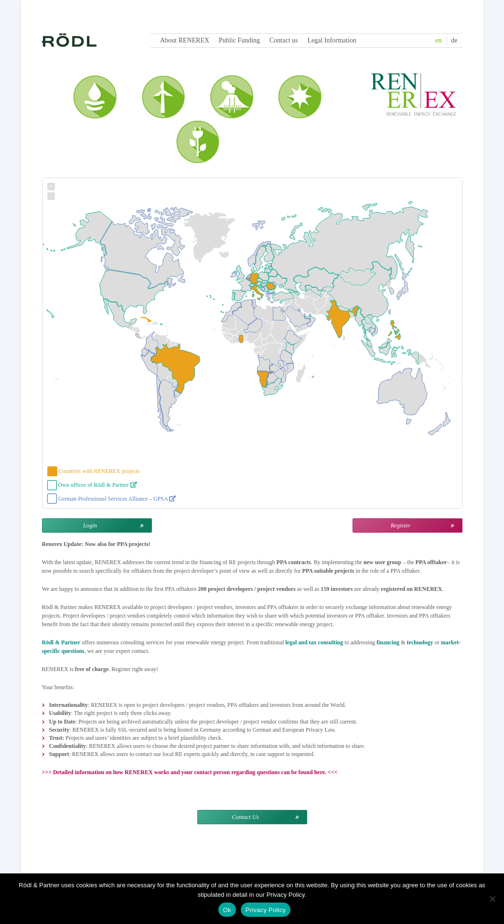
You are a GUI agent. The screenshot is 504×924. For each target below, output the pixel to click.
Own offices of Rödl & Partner (97, 485)
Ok (227, 910)
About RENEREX (184, 40)
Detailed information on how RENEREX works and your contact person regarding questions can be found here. (189, 772)
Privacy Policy (266, 910)
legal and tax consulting (314, 642)
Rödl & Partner (61, 642)
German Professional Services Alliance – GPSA (117, 498)
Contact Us (245, 817)
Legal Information (332, 40)
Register (401, 525)
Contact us (283, 40)
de (454, 40)
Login (90, 525)
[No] (492, 898)
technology (420, 642)
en (438, 40)
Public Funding (239, 40)
